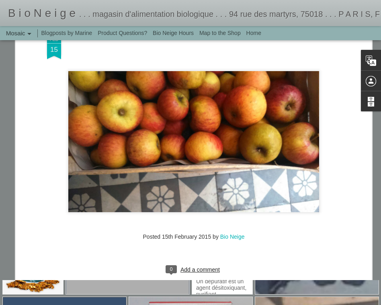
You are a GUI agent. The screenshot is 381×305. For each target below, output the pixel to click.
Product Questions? (122, 33)
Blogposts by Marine (66, 33)
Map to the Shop (220, 33)
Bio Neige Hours (173, 33)
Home (253, 33)
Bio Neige (232, 179)
